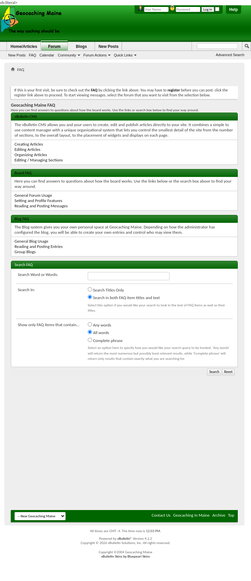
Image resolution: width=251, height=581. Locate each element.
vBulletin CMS (26, 116)
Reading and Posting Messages (41, 205)
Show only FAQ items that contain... (48, 324)
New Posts (17, 55)
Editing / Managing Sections (39, 159)
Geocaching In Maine (191, 515)
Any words (99, 324)
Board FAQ (23, 173)
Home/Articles (24, 46)
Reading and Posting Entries (39, 246)
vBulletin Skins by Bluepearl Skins (125, 556)
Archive (218, 515)
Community (67, 55)
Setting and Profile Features (38, 200)
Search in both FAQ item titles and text (124, 297)
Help (233, 9)
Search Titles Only (106, 289)
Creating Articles (29, 144)
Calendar (47, 55)
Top (231, 515)
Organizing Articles (31, 154)
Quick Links (123, 55)
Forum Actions (95, 55)
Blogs (81, 46)
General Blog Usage (31, 241)
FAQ (32, 55)
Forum (54, 46)
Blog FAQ (22, 219)
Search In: (26, 289)
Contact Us (161, 515)
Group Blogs (25, 251)
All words (98, 332)
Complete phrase (105, 340)
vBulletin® (124, 538)
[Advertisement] (62, 443)
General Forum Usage (33, 195)
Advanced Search (230, 55)
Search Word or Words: (38, 274)
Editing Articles (27, 149)
